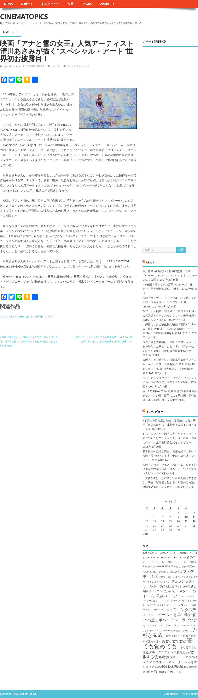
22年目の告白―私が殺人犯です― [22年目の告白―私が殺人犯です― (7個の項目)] (160, 552)
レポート (27, 4)
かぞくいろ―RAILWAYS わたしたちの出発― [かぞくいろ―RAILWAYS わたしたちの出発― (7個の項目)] (171, 566)
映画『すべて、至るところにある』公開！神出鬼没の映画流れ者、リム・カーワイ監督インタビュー (170, 469)
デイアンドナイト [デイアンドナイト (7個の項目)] (182, 600)
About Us (107, 4)
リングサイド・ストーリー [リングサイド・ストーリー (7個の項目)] (156, 630)
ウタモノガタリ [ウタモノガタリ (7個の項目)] (167, 576)
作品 (70, 4)
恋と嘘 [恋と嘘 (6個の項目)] (186, 652)
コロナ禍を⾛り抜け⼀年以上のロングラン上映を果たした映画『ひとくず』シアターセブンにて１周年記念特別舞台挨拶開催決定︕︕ (170, 346)
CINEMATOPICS (24, 16)
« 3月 (145, 534)
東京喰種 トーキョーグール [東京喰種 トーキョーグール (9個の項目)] (168, 662)
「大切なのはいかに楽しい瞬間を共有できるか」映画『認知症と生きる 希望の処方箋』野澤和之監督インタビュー (170, 482)
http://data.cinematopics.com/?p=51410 (26, 316)
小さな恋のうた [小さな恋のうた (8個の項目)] (187, 647)
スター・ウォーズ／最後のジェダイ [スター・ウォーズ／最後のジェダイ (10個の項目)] (169, 593)
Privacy (86, 4)
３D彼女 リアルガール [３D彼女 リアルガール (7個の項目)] (169, 672)
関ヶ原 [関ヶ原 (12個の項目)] (151, 671)
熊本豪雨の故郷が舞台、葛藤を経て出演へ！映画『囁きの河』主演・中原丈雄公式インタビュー (170, 456)
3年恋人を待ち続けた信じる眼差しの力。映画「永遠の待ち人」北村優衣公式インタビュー (170, 425)
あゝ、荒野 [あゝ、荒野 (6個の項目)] (167, 562)
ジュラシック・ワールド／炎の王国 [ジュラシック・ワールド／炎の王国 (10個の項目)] (169, 583)
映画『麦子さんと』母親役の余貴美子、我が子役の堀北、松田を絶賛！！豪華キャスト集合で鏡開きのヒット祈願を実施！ (29, 342)
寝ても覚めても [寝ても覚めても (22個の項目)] (167, 643)
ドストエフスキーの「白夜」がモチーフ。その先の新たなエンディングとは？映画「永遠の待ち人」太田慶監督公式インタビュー (170, 438)
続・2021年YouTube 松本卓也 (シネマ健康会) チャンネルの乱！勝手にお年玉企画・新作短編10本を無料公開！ (170, 395)
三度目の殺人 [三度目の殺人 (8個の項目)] (171, 636)
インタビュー (50, 4)
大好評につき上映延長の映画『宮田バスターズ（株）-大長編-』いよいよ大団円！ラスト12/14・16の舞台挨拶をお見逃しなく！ (170, 329)
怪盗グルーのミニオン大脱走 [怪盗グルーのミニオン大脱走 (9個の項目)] (163, 652)
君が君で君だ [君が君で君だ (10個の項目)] (175, 641)
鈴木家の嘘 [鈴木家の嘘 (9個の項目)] (175, 666)
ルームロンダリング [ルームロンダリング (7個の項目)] (181, 630)
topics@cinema (11, 66)
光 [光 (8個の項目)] (163, 641)
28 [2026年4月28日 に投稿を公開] (162, 530)
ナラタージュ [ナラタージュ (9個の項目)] (163, 610)
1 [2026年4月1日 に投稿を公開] (170, 512)
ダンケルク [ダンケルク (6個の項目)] (167, 600)
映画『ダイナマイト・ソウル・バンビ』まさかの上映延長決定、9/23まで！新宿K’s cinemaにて (170, 302)
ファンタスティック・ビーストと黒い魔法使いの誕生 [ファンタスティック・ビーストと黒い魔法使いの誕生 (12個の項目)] (170, 614)
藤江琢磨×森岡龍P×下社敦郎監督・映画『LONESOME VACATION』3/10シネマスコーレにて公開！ (170, 275)
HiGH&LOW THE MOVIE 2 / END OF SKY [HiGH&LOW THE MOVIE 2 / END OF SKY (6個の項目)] (166, 557)
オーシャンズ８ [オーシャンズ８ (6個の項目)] (182, 576)
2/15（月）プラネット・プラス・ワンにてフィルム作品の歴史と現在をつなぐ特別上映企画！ (170, 382)
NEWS (8, 4)
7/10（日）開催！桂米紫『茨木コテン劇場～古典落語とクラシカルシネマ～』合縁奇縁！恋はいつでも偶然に (170, 315)
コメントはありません (78, 66)
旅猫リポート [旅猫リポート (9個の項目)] (175, 657)
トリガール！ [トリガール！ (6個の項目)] (168, 605)
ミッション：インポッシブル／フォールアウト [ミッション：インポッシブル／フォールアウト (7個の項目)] (171, 625)
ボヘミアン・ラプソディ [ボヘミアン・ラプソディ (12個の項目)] (170, 622)
